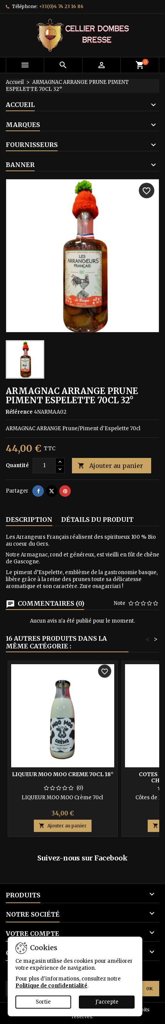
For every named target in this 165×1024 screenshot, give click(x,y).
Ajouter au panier (110, 466)
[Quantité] (44, 465)
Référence (19, 412)
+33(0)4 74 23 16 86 (61, 6)
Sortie (43, 1002)
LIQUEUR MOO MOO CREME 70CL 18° (62, 774)
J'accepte (106, 1002)
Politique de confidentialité (51, 985)
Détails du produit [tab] (97, 519)
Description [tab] (29, 519)
